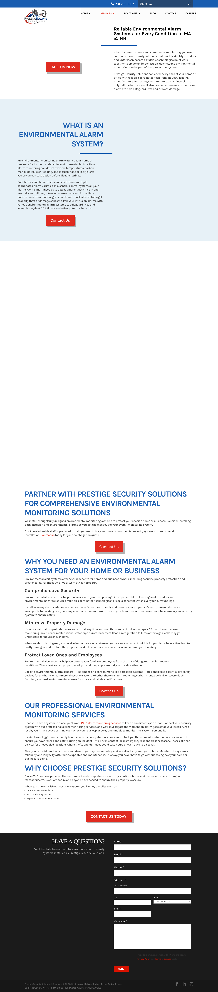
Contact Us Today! (109, 816)
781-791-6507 (124, 4)
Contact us (47, 535)
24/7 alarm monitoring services (101, 723)
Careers (191, 14)
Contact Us (60, 220)
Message (120, 921)
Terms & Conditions (111, 984)
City (115, 897)
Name (119, 841)
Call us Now (62, 67)
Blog (153, 14)
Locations (130, 14)
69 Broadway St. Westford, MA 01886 (44, 988)
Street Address (120, 886)
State (156, 897)
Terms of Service (163, 959)
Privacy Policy (143, 959)
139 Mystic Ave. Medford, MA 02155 (83, 988)
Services (106, 14)
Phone (119, 867)
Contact (170, 14)
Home (84, 14)
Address (120, 880)
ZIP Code (118, 909)
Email (118, 854)
